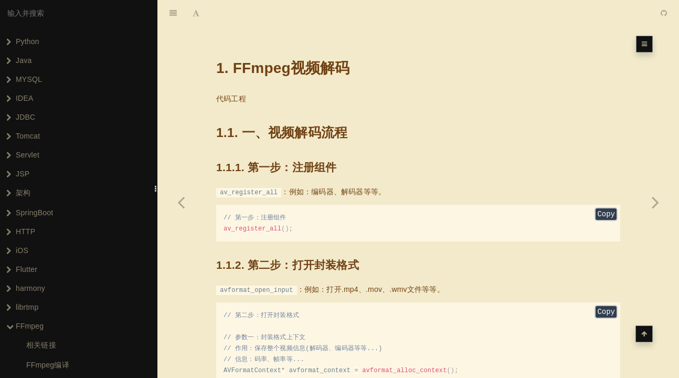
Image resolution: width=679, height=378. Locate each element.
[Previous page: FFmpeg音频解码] (181, 202)
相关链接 (41, 345)
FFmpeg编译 (47, 365)
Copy (606, 189)
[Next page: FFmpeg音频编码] (655, 202)
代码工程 (231, 72)
